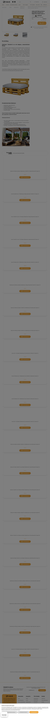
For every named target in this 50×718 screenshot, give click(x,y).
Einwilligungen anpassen (23, 712)
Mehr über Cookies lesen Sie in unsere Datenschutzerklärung (11, 709)
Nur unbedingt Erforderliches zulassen (9, 712)
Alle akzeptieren (33, 712)
